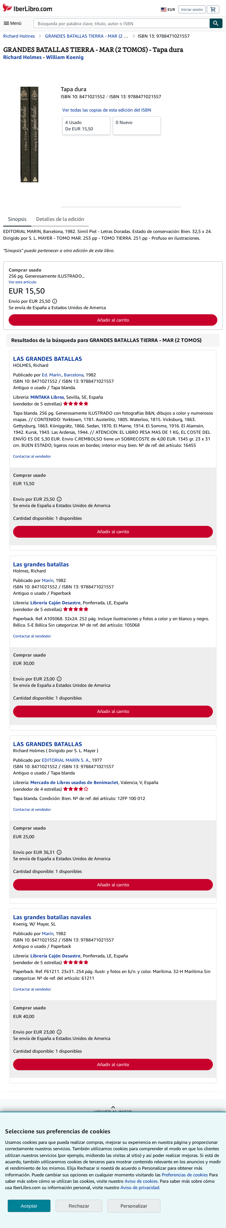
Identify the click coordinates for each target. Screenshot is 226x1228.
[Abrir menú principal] (14, 23)
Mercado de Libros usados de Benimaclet (74, 782)
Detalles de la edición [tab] (60, 219)
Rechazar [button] (79, 1206)
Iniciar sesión (192, 9)
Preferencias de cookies (185, 1174)
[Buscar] (216, 23)
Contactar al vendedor (32, 456)
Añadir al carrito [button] (113, 320)
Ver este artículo (22, 282)
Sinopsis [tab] (17, 219)
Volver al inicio (113, 1112)
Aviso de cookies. (142, 1181)
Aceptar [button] (29, 1206)
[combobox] (121, 23)
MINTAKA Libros (47, 397)
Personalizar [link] (134, 1206)
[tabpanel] (110, 241)
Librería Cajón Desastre (55, 602)
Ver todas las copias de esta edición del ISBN (106, 110)
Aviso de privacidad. (140, 1187)
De (86, 125)
